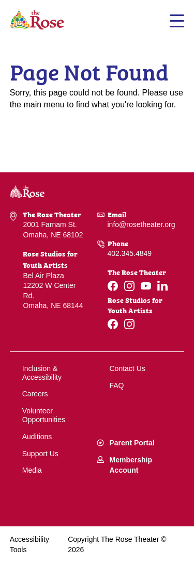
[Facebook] (113, 286)
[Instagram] (129, 286)
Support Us (40, 453)
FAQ (117, 385)
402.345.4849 (130, 253)
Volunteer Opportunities (43, 415)
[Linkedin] (162, 286)
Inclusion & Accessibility (42, 372)
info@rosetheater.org (141, 224)
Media (32, 470)
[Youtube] (146, 286)
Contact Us (127, 368)
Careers (35, 394)
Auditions (37, 436)
